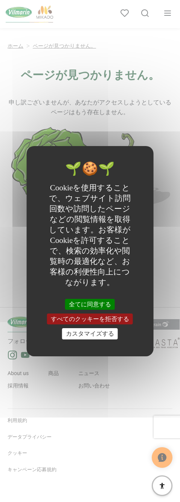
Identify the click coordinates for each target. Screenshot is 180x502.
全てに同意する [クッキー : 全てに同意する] (90, 304)
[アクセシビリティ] (162, 485)
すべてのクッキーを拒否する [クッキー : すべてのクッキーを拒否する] (90, 319)
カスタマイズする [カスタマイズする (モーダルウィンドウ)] (90, 333)
